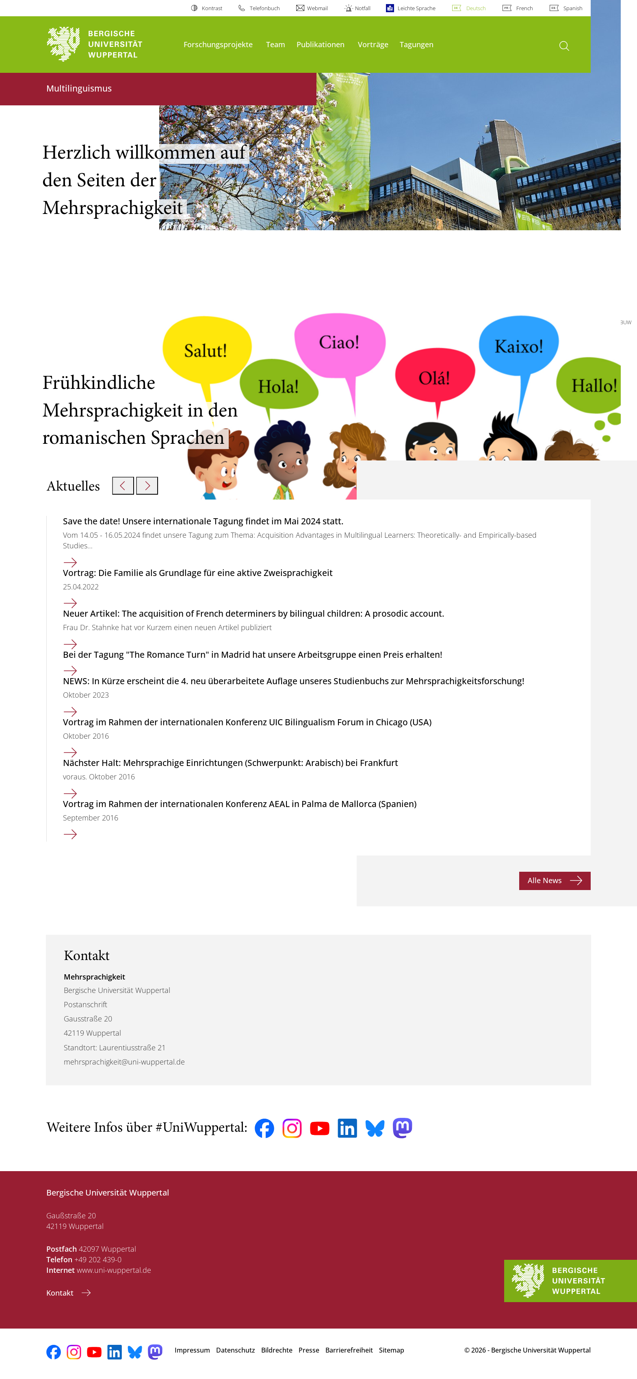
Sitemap (391, 1350)
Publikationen (320, 44)
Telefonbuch (265, 8)
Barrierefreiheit (349, 1350)
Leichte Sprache (417, 8)
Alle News (546, 880)
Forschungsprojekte (218, 44)
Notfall (362, 8)
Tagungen (416, 44)
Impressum (192, 1350)
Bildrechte (276, 1350)
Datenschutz (235, 1350)
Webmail (317, 8)
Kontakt (61, 1293)
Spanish (573, 8)
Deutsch (476, 8)
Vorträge (373, 44)
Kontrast (212, 8)
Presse (309, 1350)
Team (275, 44)
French (524, 8)
